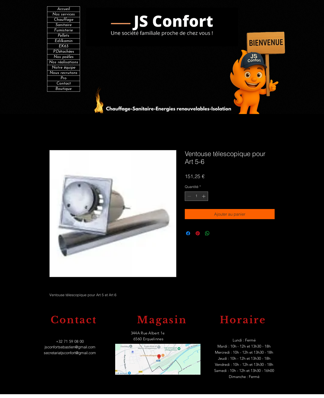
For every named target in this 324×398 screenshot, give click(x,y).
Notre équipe (63, 68)
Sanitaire (63, 25)
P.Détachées (63, 52)
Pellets (63, 36)
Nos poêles (64, 57)
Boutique (63, 89)
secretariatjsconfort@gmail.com (70, 352)
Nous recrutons (63, 73)
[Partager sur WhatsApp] (207, 233)
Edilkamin (64, 41)
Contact (63, 84)
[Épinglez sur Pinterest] (198, 233)
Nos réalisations (63, 62)
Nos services (63, 14)
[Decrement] (189, 196)
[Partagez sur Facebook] (188, 233)
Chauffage (63, 20)
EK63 (63, 46)
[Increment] (204, 196)
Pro (63, 78)
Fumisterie (63, 30)
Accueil (63, 9)
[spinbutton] (196, 196)
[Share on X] (217, 233)
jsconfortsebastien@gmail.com (70, 347)
